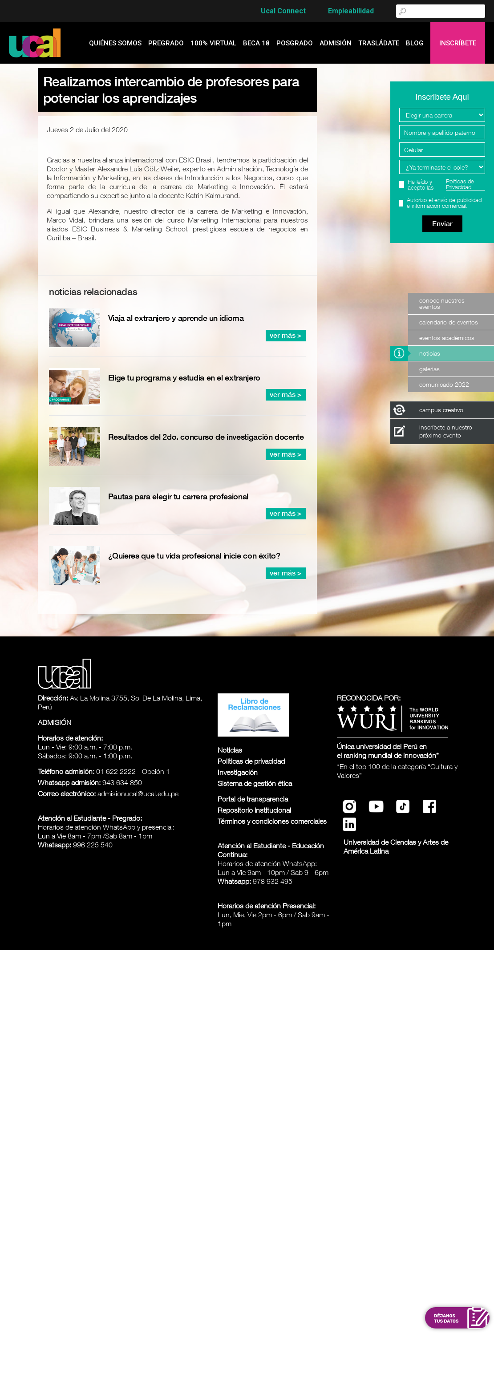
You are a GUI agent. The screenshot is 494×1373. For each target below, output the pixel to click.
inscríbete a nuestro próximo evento (445, 431)
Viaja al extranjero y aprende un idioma (176, 318)
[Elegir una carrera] (442, 115)
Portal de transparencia (253, 799)
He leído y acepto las (446, 184)
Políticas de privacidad (251, 761)
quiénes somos (115, 43)
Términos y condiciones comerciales (272, 821)
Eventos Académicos (446, 337)
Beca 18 (256, 43)
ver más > (286, 335)
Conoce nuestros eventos (442, 303)
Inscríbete (457, 43)
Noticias (429, 353)
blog (415, 43)
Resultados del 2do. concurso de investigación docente (206, 436)
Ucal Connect (283, 11)
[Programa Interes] (442, 167)
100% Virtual (213, 43)
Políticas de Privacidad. (460, 184)
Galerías (429, 369)
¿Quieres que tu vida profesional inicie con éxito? (194, 555)
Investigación (238, 772)
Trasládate (378, 43)
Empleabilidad (351, 11)
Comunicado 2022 (444, 384)
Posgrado (294, 43)
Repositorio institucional (254, 810)
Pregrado (166, 43)
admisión (336, 43)
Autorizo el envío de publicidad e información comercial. (444, 203)
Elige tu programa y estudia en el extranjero (184, 377)
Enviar (442, 223)
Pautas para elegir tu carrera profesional (178, 496)
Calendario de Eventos (448, 322)
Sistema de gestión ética (255, 783)
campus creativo (441, 409)
